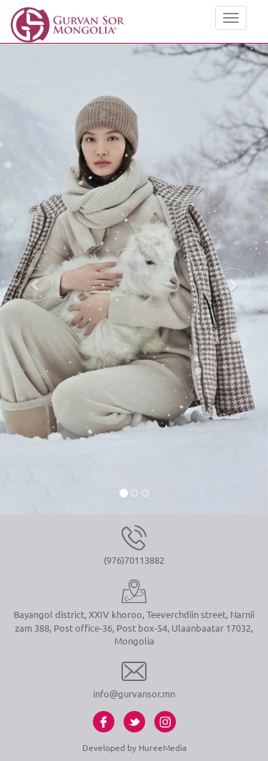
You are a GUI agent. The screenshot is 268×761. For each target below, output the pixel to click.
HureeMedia (163, 747)
